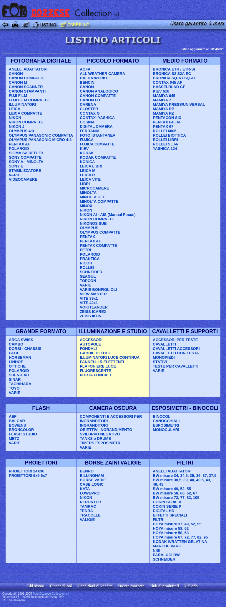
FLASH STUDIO (23, 434)
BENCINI (87, 82)
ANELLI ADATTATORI (28, 69)
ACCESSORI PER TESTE (175, 340)
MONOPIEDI (164, 357)
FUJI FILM (18, 95)
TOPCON (88, 281)
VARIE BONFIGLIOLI (98, 289)
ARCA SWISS (21, 340)
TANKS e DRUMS (95, 438)
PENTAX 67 (163, 126)
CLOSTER (89, 109)
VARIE (14, 175)
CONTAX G (90, 113)
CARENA (88, 104)
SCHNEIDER (91, 272)
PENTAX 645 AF (167, 122)
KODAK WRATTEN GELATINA (180, 541)
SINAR (15, 379)
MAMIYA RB (163, 109)
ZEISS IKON (91, 316)
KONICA (87, 162)
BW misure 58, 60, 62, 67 (175, 493)
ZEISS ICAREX (93, 311)
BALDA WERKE (94, 78)
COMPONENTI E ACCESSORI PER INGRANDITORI (111, 418)
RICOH (86, 263)
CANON (16, 73)
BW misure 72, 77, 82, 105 (176, 497)
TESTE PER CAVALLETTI (175, 366)
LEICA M (87, 170)
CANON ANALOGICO (99, 91)
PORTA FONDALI (95, 375)
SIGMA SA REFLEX (26, 153)
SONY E (16, 166)
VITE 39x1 (89, 298)
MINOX (86, 206)
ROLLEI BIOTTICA (169, 135)
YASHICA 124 (165, 148)
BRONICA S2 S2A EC (172, 73)
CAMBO (16, 344)
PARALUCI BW (166, 555)
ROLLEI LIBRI (165, 140)
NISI (156, 550)
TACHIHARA (20, 384)
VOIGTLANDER (94, 307)
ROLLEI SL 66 (165, 144)
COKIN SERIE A (167, 502)
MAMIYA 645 (164, 95)
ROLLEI (87, 267)
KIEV (84, 148)
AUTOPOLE (90, 344)
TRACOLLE (90, 515)
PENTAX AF (19, 144)
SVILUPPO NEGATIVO (100, 434)
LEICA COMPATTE (25, 113)
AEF (12, 416)
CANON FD (90, 100)
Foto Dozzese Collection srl (51, 593)
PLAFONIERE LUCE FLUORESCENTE (98, 368)
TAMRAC (88, 506)
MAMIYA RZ (163, 113)
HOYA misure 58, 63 (171, 533)
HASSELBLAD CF (169, 87)
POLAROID (19, 148)
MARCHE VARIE (167, 546)
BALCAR (17, 421)
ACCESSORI (91, 340)
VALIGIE (87, 519)
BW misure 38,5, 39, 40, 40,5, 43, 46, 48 (182, 482)
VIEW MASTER (93, 294)
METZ (14, 438)
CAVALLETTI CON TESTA (176, 353)
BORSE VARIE (93, 480)
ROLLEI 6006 (164, 131)
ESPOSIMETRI (166, 425)
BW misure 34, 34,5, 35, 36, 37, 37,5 (184, 475)
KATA (85, 489)
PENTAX (87, 236)
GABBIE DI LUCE (95, 353)
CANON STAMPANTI (27, 91)
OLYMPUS (89, 228)
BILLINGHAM (92, 475)
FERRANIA (89, 131)
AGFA (85, 69)
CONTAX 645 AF (167, 82)
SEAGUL (88, 276)
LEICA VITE (90, 179)
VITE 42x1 (89, 303)
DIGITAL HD (163, 511)
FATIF (14, 353)
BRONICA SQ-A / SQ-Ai (174, 78)
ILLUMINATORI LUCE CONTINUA (109, 357)
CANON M (18, 82)
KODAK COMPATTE (98, 157)
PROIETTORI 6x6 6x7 (28, 475)
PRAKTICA (89, 258)
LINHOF (16, 362)
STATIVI (160, 362)
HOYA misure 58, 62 (171, 528)
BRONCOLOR (21, 429)
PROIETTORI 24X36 (26, 471)
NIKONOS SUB (93, 223)
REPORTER (90, 502)
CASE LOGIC (92, 484)
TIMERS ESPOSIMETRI (101, 443)
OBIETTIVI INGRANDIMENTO (106, 429)
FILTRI (158, 519)
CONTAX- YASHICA (97, 117)
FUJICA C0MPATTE (97, 144)
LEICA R (87, 175)
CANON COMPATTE (27, 78)
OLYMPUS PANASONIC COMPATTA (41, 135)
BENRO (87, 471)
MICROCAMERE (94, 188)
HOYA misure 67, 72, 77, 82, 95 (180, 537)
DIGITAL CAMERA (96, 126)
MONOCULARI (166, 429)
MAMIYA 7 (162, 100)
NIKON (15, 117)
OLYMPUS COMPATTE (100, 232)
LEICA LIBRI (91, 166)
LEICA (14, 109)
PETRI (85, 250)
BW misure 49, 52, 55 (172, 489)
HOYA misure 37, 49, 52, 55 (177, 524)
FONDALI (88, 348)
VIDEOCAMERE (23, 179)
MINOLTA (88, 192)
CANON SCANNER (26, 87)
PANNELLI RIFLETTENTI (102, 362)
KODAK (87, 153)
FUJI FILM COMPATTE (29, 100)
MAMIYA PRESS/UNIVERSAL (179, 104)
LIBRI (85, 184)
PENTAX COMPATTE (98, 245)
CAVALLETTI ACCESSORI (176, 348)
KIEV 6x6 (161, 91)
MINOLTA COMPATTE (99, 201)
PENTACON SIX (167, 117)
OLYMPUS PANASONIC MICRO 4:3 (40, 140)
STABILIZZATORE (25, 170)
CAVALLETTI (164, 344)
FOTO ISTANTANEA (97, 135)
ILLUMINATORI (22, 104)
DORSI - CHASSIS (25, 348)
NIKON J (16, 126)
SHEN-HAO (19, 375)
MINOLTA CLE (92, 197)
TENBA (86, 511)
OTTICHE (17, 366)
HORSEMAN (20, 357)
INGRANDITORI (94, 425)
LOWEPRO (89, 493)
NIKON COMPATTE (26, 122)
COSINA (87, 122)
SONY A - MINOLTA (26, 162)
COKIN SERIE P (167, 506)
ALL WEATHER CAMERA (102, 73)
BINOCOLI (162, 416)
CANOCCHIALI (166, 421)
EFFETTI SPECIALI (170, 515)
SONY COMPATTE (25, 157)
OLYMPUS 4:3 (21, 131)
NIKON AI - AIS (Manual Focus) (108, 214)
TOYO (14, 388)
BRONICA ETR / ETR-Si (174, 69)
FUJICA (87, 140)
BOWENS (17, 425)
